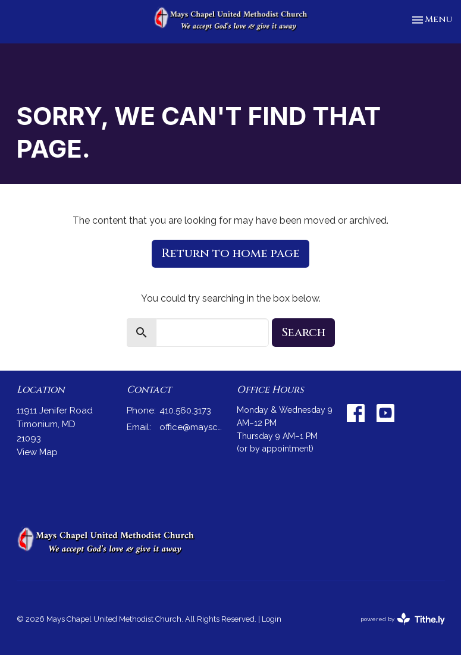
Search (303, 332)
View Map (37, 452)
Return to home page (230, 253)
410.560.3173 (185, 410)
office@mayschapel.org (192, 427)
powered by (402, 619)
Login (271, 619)
